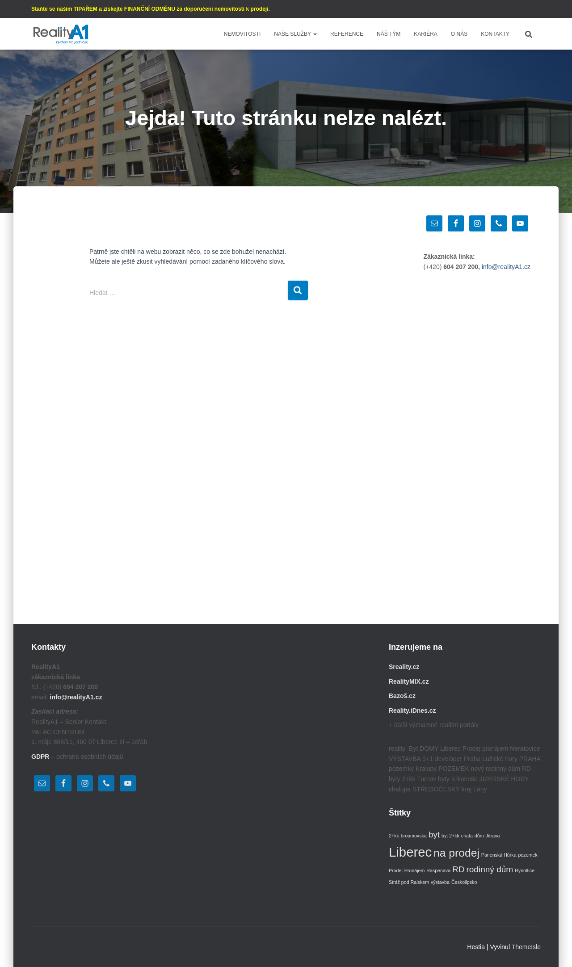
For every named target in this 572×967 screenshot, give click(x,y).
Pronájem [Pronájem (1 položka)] (414, 870)
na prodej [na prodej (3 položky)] (456, 853)
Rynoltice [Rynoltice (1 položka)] (524, 870)
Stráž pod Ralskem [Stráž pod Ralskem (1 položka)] (409, 882)
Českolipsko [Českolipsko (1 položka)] (464, 882)
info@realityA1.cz (506, 266)
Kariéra (425, 34)
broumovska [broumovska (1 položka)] (414, 835)
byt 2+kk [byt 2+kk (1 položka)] (450, 835)
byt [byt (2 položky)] (434, 834)
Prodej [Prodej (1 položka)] (396, 870)
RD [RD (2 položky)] (458, 869)
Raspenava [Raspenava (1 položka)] (438, 870)
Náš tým (388, 34)
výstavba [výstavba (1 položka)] (440, 882)
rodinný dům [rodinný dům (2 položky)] (489, 869)
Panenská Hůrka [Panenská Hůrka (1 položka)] (499, 855)
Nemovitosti (242, 34)
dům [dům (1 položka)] (479, 835)
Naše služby (295, 34)
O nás (459, 34)
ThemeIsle (526, 946)
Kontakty (495, 34)
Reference (346, 34)
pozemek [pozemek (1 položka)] (528, 855)
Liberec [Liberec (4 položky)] (410, 852)
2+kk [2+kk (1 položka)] (394, 835)
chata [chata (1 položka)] (467, 835)
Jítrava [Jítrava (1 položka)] (492, 835)
